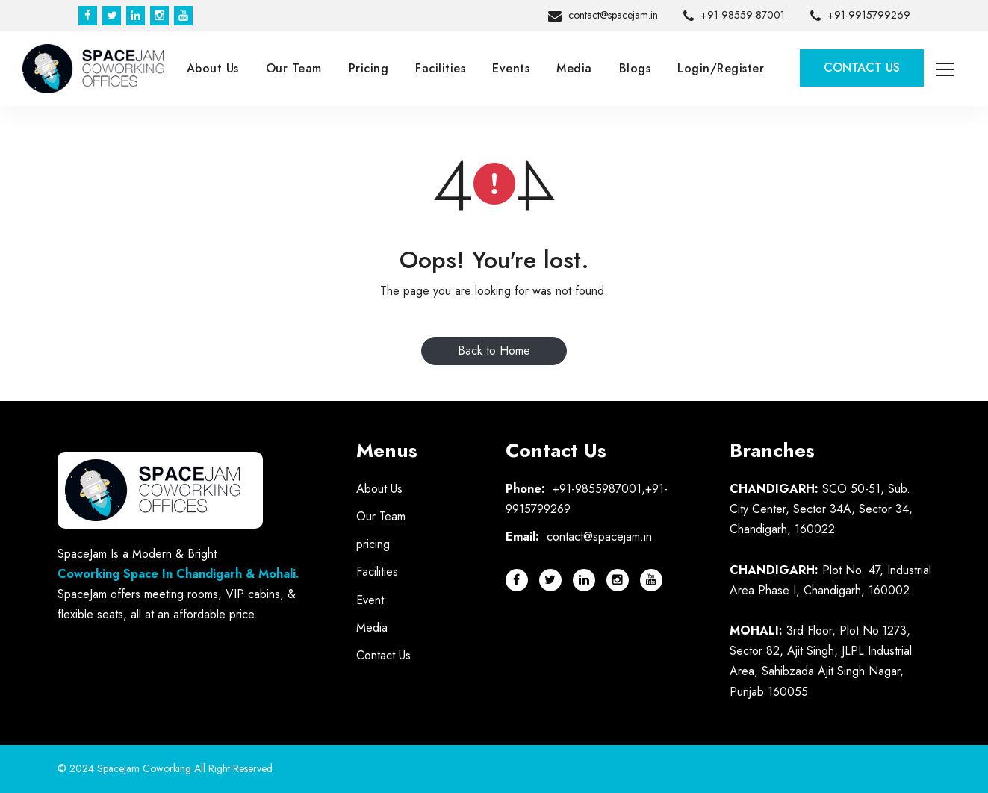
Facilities (440, 68)
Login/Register (720, 68)
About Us (213, 68)
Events (510, 68)
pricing (373, 544)
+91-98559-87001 (734, 16)
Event (370, 600)
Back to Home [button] (494, 350)
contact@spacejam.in (603, 16)
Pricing (369, 68)
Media (574, 68)
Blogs (635, 68)
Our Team (294, 68)
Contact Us (862, 67)
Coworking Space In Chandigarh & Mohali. (178, 573)
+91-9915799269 (860, 16)
